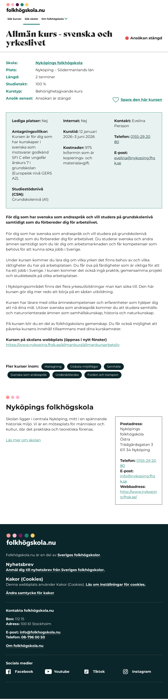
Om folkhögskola (54, 18)
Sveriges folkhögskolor (79, 555)
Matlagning (53, 366)
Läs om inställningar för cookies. (116, 584)
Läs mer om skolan (23, 440)
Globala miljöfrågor (84, 366)
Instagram (137, 671)
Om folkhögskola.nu (24, 646)
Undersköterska (67, 375)
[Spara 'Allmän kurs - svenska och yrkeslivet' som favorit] (137, 100)
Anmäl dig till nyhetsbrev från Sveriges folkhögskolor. (55, 570)
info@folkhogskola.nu (40, 632)
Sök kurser (14, 18)
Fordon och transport (103, 375)
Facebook (19, 671)
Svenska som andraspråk (29, 375)
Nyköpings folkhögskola (59, 63)
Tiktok (94, 671)
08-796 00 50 (33, 637)
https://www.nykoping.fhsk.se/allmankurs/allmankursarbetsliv (63, 345)
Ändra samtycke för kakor (30, 593)
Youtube (57, 671)
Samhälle (114, 366)
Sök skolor (31, 18)
